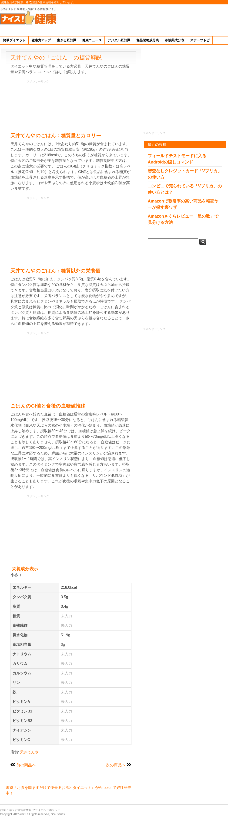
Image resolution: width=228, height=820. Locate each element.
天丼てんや (29, 752)
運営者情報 (24, 810)
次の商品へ (116, 765)
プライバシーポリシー (46, 810)
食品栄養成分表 (147, 40)
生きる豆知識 (66, 40)
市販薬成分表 (174, 40)
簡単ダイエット (14, 40)
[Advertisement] (213, 19)
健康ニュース (92, 40)
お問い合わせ (8, 810)
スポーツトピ (200, 40)
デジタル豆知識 (118, 40)
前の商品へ (26, 765)
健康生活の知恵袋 (12, 2)
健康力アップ (41, 40)
